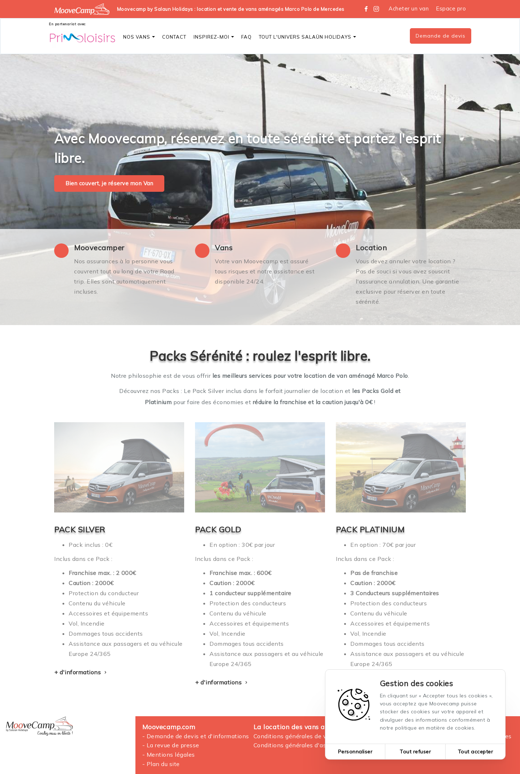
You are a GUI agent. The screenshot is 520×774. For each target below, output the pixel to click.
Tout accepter (475, 751)
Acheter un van (409, 8)
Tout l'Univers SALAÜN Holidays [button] (307, 37)
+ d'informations (81, 672)
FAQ (246, 37)
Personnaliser (355, 751)
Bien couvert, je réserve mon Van (109, 183)
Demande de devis (440, 36)
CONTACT (174, 37)
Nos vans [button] (139, 37)
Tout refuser (415, 751)
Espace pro (451, 8)
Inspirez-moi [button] (214, 37)
